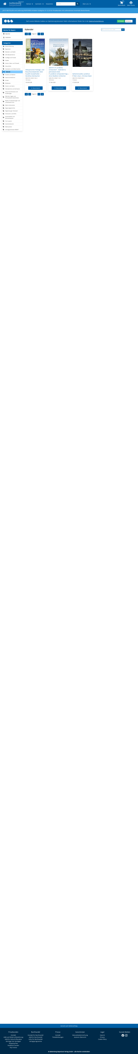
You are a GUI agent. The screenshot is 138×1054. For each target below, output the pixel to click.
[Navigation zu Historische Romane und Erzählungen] (12, 92)
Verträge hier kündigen (13, 1041)
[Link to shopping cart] (121, 4)
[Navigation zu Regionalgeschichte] (12, 108)
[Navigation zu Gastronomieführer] (12, 77)
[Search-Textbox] (66, 4)
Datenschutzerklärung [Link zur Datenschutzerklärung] (96, 21)
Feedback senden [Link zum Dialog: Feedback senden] (13, 1045)
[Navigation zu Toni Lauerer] (12, 121)
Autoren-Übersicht (80, 1037)
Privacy (102, 1037)
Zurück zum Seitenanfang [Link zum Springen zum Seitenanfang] (69, 1026)
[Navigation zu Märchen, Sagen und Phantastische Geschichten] (12, 97)
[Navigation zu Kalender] (12, 71)
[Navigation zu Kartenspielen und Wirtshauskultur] (12, 117)
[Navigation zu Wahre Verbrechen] (12, 105)
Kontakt (13, 1035)
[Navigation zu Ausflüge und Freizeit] (12, 57)
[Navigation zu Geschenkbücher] (12, 124)
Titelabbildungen (57, 1037)
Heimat (28, 4)
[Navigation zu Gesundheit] (12, 66)
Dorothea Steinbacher (32, 76)
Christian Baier (87, 76)
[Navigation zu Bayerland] (12, 49)
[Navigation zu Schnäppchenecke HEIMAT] (12, 129)
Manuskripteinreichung (80, 1035)
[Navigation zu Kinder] (12, 80)
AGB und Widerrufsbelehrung (13, 1037)
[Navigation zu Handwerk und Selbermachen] (12, 69)
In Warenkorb (35, 88)
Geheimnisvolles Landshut (81, 74)
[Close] (121, 21)
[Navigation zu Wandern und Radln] (12, 52)
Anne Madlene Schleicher (57, 76)
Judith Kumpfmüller (33, 74)
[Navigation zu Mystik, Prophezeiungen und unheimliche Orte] (12, 101)
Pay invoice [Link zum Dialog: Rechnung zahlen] (13, 1047)
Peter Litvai (77, 76)
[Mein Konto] (131, 4)
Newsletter (49, 4)
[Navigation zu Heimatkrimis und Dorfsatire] (12, 89)
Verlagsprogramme (35, 1041)
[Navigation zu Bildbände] (12, 83)
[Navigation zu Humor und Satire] (12, 86)
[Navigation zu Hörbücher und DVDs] (12, 113)
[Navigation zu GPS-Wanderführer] (12, 54)
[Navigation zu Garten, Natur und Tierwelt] (12, 63)
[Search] (78, 4)
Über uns (86, 4)
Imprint (102, 1035)
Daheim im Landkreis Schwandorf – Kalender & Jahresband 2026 (57, 70)
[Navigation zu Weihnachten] (12, 126)
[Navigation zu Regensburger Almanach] (12, 111)
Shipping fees (13, 1043)
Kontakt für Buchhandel (35, 1035)
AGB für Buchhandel (35, 1037)
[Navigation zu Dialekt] (12, 60)
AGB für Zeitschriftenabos (13, 1039)
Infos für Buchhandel (36, 1039)
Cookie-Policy (102, 1039)
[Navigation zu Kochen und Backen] (12, 74)
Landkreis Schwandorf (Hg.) (59, 74)
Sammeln (38, 4)
